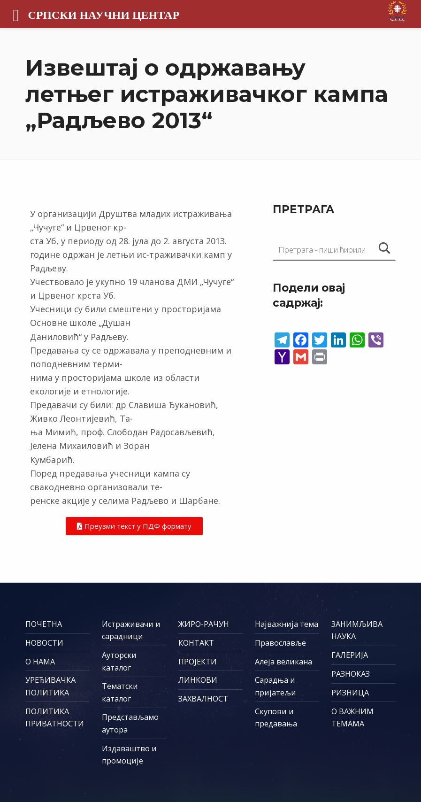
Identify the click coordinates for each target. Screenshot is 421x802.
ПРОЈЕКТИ (197, 661)
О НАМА (40, 661)
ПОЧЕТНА (43, 624)
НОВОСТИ (44, 643)
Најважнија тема (286, 624)
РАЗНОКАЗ (350, 674)
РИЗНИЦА (350, 692)
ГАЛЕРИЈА (349, 655)
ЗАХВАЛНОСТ (203, 699)
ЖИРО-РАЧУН (203, 624)
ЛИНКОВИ (197, 680)
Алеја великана (283, 661)
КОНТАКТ (196, 643)
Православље (280, 643)
